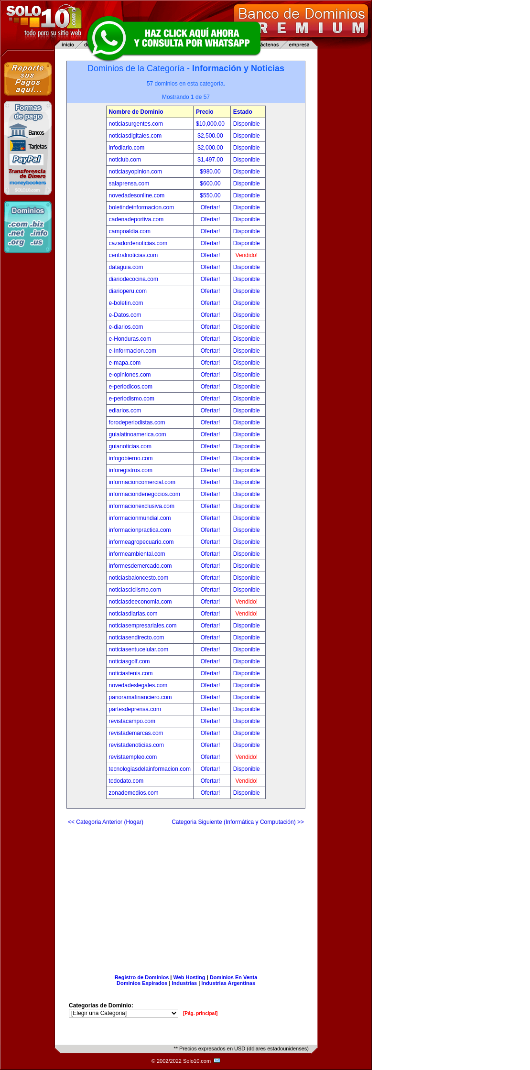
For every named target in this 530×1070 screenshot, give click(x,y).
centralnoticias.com (133, 255)
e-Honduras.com (130, 338)
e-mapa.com (125, 362)
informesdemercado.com (140, 565)
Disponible (246, 123)
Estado (242, 111)
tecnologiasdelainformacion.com (150, 769)
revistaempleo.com (133, 757)
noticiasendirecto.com (136, 637)
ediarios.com (125, 410)
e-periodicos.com (130, 386)
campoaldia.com (130, 231)
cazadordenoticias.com (138, 243)
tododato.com (126, 781)
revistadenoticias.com (136, 745)
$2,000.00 (211, 147)
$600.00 (211, 183)
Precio (205, 111)
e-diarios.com (126, 327)
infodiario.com (127, 147)
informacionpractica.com (140, 530)
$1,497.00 (211, 159)
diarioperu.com (128, 291)
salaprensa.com (129, 183)
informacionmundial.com (140, 518)
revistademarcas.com (136, 733)
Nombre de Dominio (136, 111)
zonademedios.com (134, 792)
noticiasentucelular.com (139, 649)
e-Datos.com (125, 315)
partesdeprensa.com (135, 709)
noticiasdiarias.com (133, 613)
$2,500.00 (211, 135)
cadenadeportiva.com (136, 219)
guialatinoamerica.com (137, 434)
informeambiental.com (137, 554)
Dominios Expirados (142, 983)
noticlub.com (125, 159)
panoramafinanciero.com (140, 697)
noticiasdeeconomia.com (140, 601)
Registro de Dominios (142, 977)
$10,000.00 (211, 123)
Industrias (184, 983)
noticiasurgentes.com (136, 123)
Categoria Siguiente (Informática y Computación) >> (238, 822)
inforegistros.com (130, 470)
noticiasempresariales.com (143, 625)
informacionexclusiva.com (141, 506)
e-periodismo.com (131, 398)
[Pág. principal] (200, 1013)
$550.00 (211, 195)
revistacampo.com (132, 721)
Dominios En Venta (234, 977)
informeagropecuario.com (141, 542)
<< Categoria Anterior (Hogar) (105, 822)
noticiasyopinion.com (135, 171)
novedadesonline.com (137, 195)
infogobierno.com (131, 458)
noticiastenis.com (131, 673)
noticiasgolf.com (129, 661)
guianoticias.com (130, 446)
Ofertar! (211, 207)
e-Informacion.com (132, 350)
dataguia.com (126, 267)
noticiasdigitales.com (135, 135)
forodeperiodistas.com (137, 422)
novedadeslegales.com (138, 685)
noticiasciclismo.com (135, 589)
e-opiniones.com (130, 374)
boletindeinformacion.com (141, 207)
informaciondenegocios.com (144, 494)
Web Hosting (189, 977)
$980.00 (211, 171)
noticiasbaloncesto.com (139, 577)
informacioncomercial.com (142, 482)
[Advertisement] (186, 896)
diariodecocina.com (133, 279)
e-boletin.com (126, 303)
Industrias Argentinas (228, 983)
